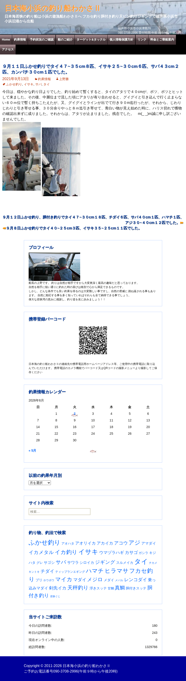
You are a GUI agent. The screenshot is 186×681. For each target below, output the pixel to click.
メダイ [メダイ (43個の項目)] (109, 580)
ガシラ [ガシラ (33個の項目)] (143, 553)
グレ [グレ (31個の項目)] (39, 562)
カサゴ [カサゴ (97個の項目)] (131, 552)
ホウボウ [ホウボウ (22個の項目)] (48, 580)
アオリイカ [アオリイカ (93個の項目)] (85, 543)
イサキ (28, 84)
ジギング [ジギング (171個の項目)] (105, 562)
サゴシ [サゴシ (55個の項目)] (49, 562)
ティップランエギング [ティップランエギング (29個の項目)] (70, 571)
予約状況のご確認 (42, 39)
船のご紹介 (65, 39)
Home (6, 39)
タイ (46, 84)
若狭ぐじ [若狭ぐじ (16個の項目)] (55, 596)
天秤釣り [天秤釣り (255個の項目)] (78, 588)
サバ (38, 84)
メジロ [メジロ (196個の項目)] (95, 579)
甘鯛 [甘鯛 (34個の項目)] (111, 588)
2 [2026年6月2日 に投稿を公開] (75, 413)
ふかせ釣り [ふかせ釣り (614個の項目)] (44, 542)
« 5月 (32, 450)
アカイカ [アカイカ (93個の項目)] (105, 543)
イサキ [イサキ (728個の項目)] (88, 551)
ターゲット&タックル (91, 39)
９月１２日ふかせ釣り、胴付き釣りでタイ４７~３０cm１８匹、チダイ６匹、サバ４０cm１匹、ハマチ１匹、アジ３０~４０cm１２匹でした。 (93, 220)
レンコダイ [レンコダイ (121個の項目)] (135, 579)
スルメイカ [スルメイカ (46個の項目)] (124, 562)
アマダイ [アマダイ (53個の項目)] (148, 543)
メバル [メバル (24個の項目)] (119, 580)
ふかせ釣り (14, 84)
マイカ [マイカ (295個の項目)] (63, 579)
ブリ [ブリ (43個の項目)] (39, 580)
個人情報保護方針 (121, 39)
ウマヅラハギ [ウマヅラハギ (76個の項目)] (111, 552)
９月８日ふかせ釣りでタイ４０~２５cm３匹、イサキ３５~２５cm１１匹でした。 (74, 228)
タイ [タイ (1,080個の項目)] (141, 561)
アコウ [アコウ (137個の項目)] (121, 542)
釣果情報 (20, 39)
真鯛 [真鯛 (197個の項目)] (120, 588)
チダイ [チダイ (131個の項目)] (47, 571)
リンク (141, 39)
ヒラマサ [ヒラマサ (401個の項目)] (117, 570)
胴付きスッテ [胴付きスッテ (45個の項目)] (136, 588)
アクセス (8, 49)
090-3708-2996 (65, 671)
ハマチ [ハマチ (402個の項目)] (95, 570)
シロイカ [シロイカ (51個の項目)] (86, 562)
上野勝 (64, 79)
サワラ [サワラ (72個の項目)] (73, 562)
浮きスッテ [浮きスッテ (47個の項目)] (98, 588)
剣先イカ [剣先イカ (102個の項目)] (57, 588)
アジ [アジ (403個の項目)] (134, 542)
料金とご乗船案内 (162, 39)
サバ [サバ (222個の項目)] (61, 562)
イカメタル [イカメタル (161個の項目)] (41, 552)
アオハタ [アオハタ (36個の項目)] (67, 543)
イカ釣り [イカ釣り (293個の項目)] (66, 552)
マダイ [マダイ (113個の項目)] (79, 579)
